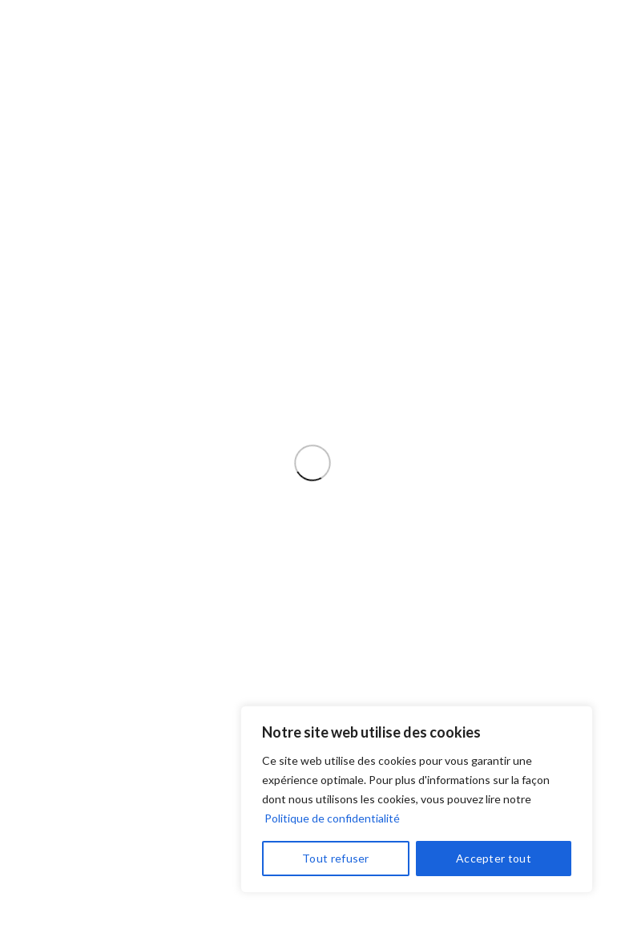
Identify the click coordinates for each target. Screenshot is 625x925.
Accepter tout (493, 858)
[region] (416, 799)
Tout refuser (335, 858)
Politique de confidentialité (332, 818)
